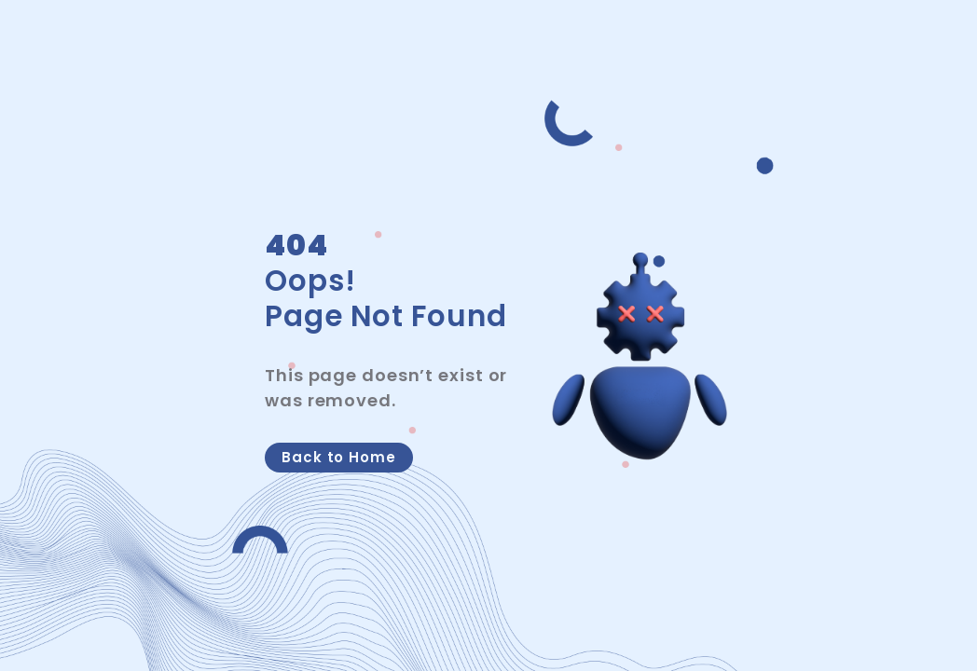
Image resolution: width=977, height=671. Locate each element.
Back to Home (339, 457)
